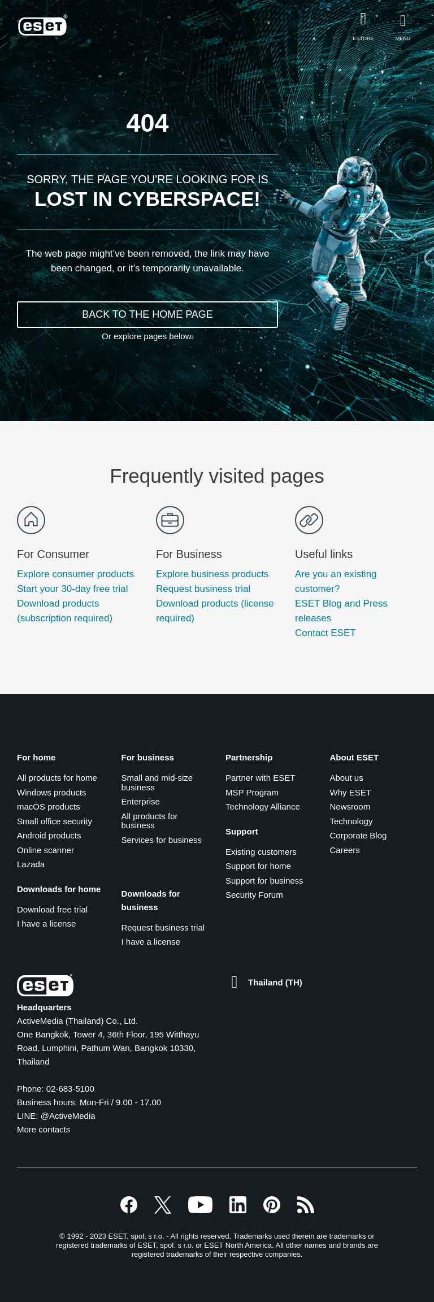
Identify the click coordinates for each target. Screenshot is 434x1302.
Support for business (264, 880)
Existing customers (261, 852)
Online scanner (45, 850)
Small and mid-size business (157, 782)
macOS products (48, 806)
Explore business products (212, 574)
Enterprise (140, 801)
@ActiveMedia (68, 1116)
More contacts (43, 1129)
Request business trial (203, 588)
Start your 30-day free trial (72, 588)
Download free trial (52, 909)
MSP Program (252, 792)
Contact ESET (325, 633)
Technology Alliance (262, 806)
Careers (345, 850)
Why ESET (350, 792)
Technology (351, 821)
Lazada (31, 864)
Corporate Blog (358, 835)
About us (346, 777)
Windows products (51, 792)
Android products (49, 835)
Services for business (161, 840)
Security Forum (254, 894)
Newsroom (350, 806)
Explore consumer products (75, 574)
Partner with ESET (260, 777)
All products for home (57, 777)
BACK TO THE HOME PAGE (147, 314)
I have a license (46, 923)
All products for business (149, 820)
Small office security (54, 821)
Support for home (258, 866)
